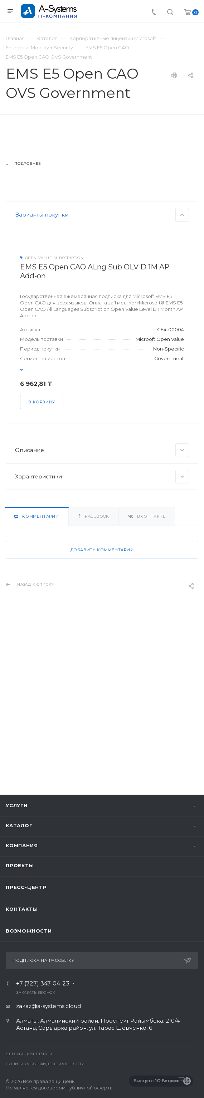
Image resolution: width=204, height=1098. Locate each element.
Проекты (20, 865)
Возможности (29, 931)
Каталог (19, 825)
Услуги (17, 805)
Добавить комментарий (102, 705)
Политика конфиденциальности (45, 1064)
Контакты (22, 909)
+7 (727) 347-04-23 (42, 984)
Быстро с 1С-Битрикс (156, 1080)
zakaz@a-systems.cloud (48, 1006)
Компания (22, 845)
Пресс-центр (26, 887)
